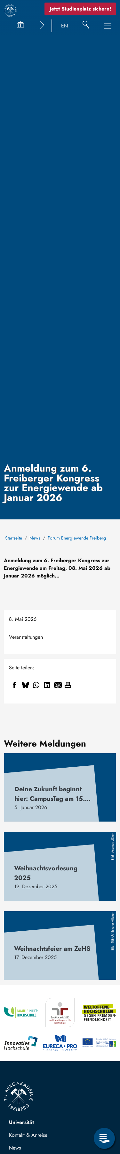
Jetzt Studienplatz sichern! (80, 8)
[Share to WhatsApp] (36, 685)
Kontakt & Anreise (28, 1135)
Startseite (13, 538)
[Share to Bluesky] (25, 685)
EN (64, 25)
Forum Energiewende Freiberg (77, 538)
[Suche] (86, 25)
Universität (21, 1122)
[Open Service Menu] (104, 1138)
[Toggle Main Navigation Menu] (107, 26)
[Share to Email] (58, 685)
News (34, 538)
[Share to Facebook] (14, 685)
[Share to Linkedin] (47, 685)
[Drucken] (68, 685)
